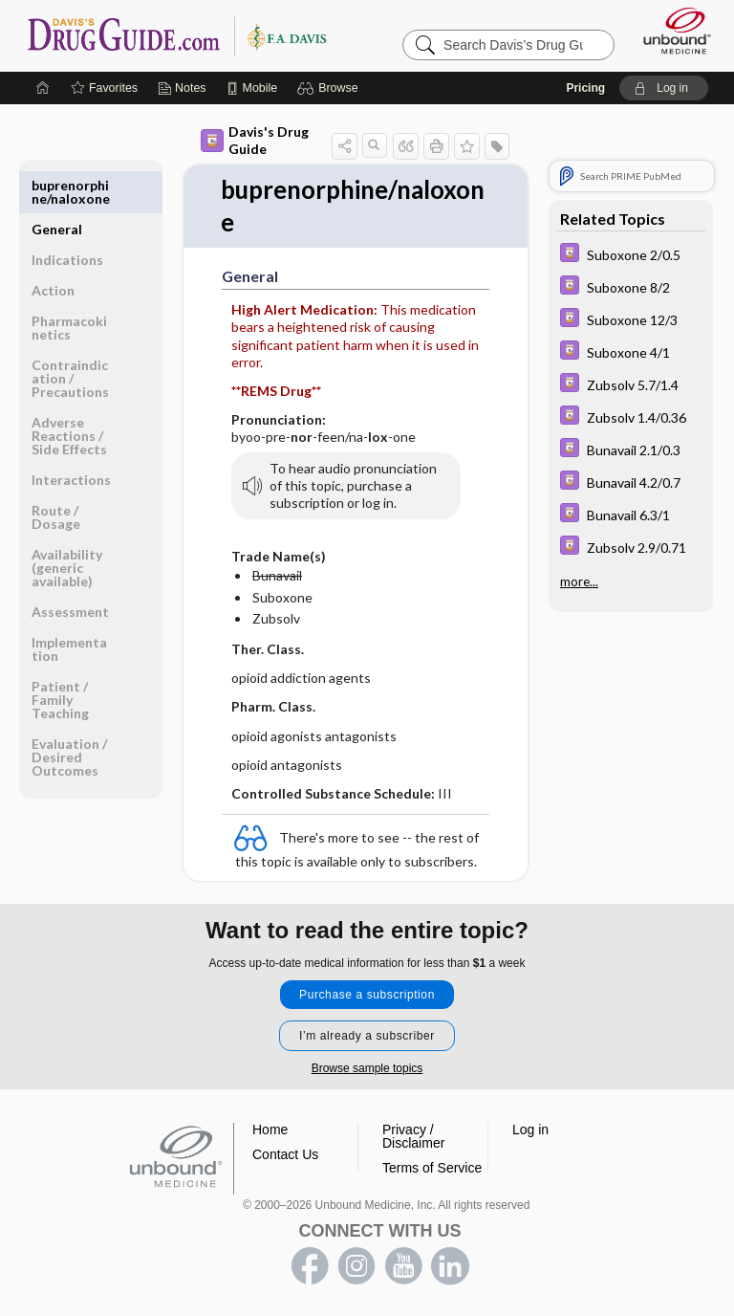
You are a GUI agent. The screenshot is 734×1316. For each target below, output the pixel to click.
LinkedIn (450, 1266)
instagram (356, 1266)
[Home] (43, 88)
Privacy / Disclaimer (413, 1136)
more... (579, 581)
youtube (403, 1266)
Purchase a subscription (367, 994)
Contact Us (285, 1154)
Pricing (585, 88)
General (57, 185)
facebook (310, 1266)
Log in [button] (530, 1129)
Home (270, 1129)
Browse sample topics (367, 1068)
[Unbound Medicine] (671, 30)
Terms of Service (432, 1167)
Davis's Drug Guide (255, 140)
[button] (330, 88)
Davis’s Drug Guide (176, 35)
